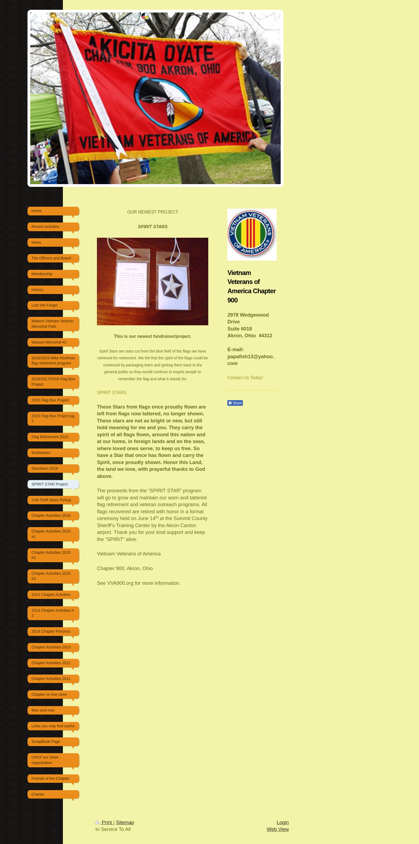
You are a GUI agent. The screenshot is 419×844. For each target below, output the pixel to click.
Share (234, 403)
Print (104, 822)
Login (283, 822)
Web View (278, 829)
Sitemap (125, 822)
